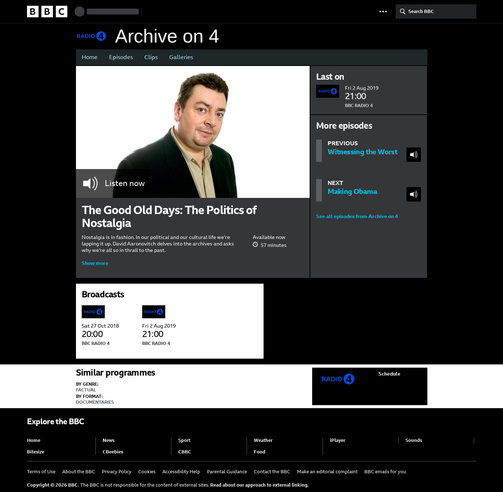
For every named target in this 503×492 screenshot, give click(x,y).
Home (90, 57)
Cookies (147, 471)
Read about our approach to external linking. (259, 485)
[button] (383, 11)
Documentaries (95, 402)
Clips (151, 57)
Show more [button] (95, 263)
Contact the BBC (272, 471)
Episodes (121, 57)
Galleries (181, 57)
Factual (86, 390)
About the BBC (78, 471)
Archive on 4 (167, 36)
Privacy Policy (116, 471)
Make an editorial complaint (327, 471)
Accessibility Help (181, 471)
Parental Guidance (227, 471)
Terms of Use (41, 471)
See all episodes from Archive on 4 (357, 216)
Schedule (389, 374)
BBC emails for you (385, 471)
